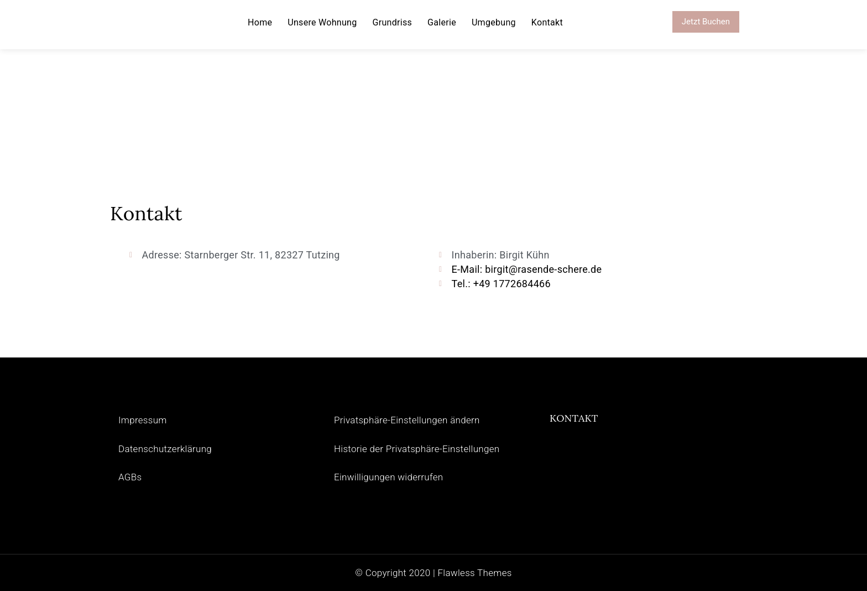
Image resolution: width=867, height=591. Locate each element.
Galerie (441, 22)
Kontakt (547, 22)
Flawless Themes (474, 572)
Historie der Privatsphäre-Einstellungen (417, 448)
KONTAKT (574, 418)
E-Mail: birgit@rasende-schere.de (527, 269)
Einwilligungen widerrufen (388, 477)
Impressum (142, 420)
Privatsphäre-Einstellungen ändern (407, 420)
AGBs (130, 477)
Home (260, 22)
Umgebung (494, 22)
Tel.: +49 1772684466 (501, 283)
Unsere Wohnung (322, 22)
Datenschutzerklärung (165, 448)
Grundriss (392, 22)
